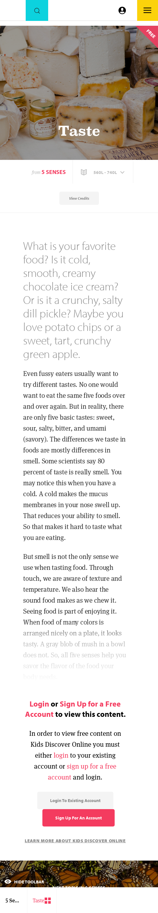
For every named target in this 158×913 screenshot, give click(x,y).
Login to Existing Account (75, 800)
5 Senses (53, 172)
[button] (103, 172)
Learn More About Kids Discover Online (75, 841)
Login (39, 703)
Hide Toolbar (24, 882)
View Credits (79, 198)
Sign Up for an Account (78, 818)
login (61, 755)
